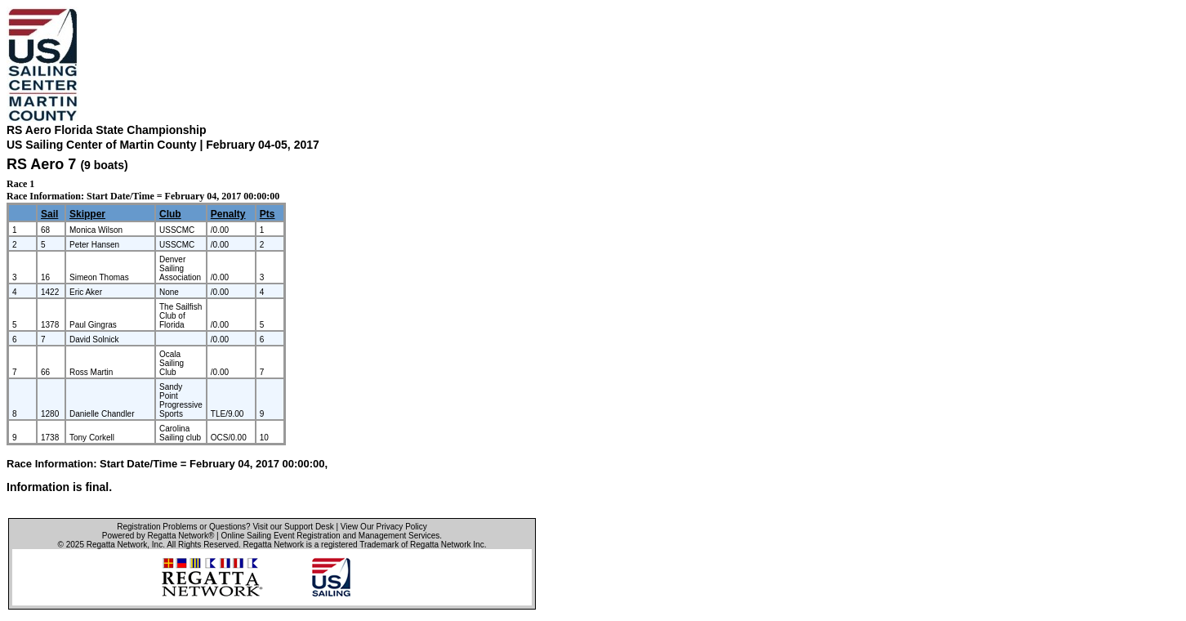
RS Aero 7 (41, 164)
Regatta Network (117, 544)
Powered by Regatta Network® (158, 535)
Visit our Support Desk (292, 526)
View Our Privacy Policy (384, 526)
